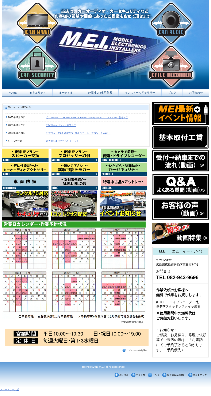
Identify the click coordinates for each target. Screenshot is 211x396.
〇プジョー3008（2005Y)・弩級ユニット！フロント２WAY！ (78, 133)
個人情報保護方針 (176, 375)
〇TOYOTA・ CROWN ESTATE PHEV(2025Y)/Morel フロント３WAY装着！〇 (87, 117)
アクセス (140, 375)
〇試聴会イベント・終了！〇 (61, 125)
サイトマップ (200, 375)
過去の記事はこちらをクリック (62, 141)
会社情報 (123, 375)
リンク (156, 375)
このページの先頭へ (137, 350)
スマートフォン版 (9, 389)
